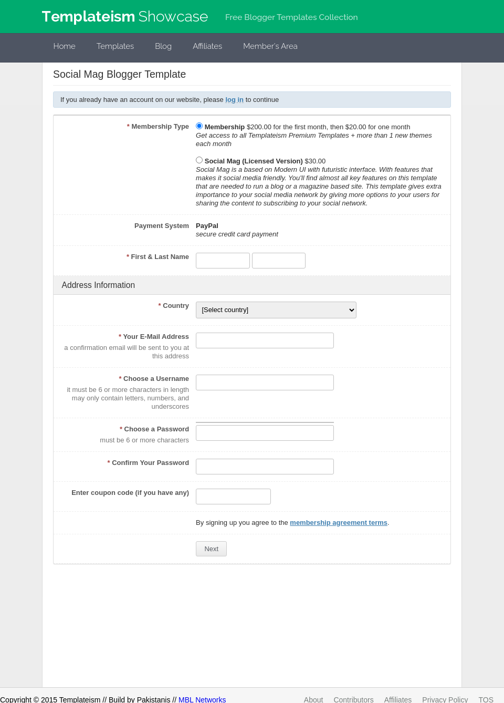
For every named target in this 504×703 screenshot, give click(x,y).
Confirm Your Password (149, 463)
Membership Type (158, 126)
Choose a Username (154, 378)
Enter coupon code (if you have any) (130, 493)
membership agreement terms (338, 522)
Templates (115, 46)
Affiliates (207, 46)
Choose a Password (154, 429)
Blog (163, 46)
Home (65, 46)
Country (174, 305)
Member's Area (270, 46)
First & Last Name (158, 257)
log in (234, 100)
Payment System (161, 226)
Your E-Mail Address (154, 336)
